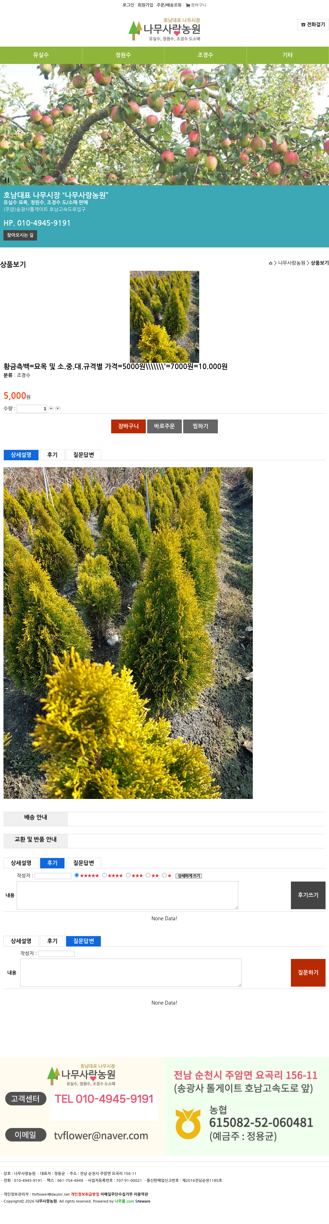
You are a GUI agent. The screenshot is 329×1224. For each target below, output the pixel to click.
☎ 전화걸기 (313, 24)
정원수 (123, 55)
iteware (142, 1201)
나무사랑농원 (46, 1201)
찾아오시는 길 (20, 235)
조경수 (205, 55)
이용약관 (141, 1194)
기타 (288, 55)
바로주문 (164, 426)
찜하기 (200, 426)
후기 (52, 455)
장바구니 (195, 5)
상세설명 (21, 455)
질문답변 (83, 455)
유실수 (41, 55)
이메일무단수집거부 (116, 1194)
